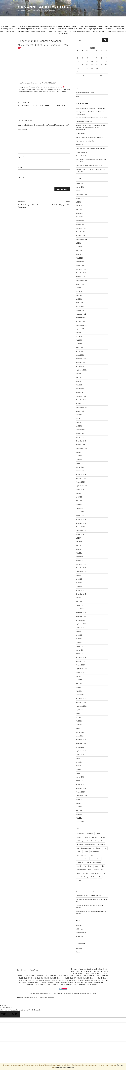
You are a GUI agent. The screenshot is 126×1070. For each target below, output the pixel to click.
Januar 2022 (80, 355)
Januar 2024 (80, 265)
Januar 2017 (80, 560)
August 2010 (80, 799)
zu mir (78, 96)
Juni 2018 (79, 497)
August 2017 (80, 534)
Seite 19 (46, 976)
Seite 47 (48, 980)
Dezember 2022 (81, 314)
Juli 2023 (79, 288)
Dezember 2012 (81, 698)
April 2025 (79, 213)
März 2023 (79, 303)
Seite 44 (28, 980)
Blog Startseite (34, 993)
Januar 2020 (80, 433)
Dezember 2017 (81, 519)
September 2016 (81, 571)
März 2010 (79, 818)
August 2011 (80, 754)
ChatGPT (80, 837)
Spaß (80, 29)
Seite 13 (99, 973)
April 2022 (79, 344)
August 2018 (80, 489)
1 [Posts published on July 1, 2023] (101, 54)
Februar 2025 (80, 220)
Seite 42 (105, 978)
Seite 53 (87, 980)
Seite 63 (64, 982)
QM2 (102, 866)
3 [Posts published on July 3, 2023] (77, 58)
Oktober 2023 (80, 277)
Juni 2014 (79, 635)
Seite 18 (40, 976)
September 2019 (81, 448)
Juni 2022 (79, 336)
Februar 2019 (80, 467)
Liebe (42, 105)
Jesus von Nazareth (87, 848)
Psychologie (87, 29)
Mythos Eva (79, 144)
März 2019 (79, 463)
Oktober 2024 (80, 235)
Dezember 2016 (81, 564)
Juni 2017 (79, 542)
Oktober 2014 (80, 620)
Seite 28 (105, 976)
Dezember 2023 (81, 269)
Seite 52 (81, 980)
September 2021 (81, 370)
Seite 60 (44, 982)
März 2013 (79, 691)
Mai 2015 (79, 601)
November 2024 (81, 232)
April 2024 (79, 254)
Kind (104, 848)
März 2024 (79, 258)
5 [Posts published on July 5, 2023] (87, 58)
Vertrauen (25, 107)
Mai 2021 (79, 377)
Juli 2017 (78, 538)
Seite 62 (57, 982)
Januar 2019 (80, 471)
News (50, 26)
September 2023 (81, 280)
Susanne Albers (96, 873)
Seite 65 (77, 982)
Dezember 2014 (81, 613)
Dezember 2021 (81, 359)
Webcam (78, 952)
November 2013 (81, 661)
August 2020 (80, 411)
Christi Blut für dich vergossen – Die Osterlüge (90, 108)
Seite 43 (21, 980)
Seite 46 (41, 980)
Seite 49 (61, 980)
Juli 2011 (78, 758)
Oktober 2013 (80, 665)
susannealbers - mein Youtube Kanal (31, 31)
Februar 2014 (80, 650)
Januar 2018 (80, 515)
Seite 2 (73, 971)
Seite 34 (53, 978)
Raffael (96, 869)
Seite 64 (70, 982)
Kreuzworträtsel (82, 855)
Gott (102, 841)
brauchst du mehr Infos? (65, 1068)
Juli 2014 (78, 631)
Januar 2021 (80, 392)
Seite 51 (74, 980)
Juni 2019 (79, 456)
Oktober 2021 (80, 366)
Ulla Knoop (84, 877)
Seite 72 (42, 985)
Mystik (79, 866)
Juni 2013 (79, 680)
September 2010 (81, 795)
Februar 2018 (80, 512)
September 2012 (81, 706)
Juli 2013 (78, 676)
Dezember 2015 (81, 590)
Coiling (87, 837)
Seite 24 (78, 976)
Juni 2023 (79, 291)
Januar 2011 (79, 781)
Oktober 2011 (80, 747)
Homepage (101, 844)
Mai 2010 (79, 810)
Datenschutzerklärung (38, 26)
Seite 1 (105, 969)
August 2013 (80, 672)
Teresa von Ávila (58, 105)
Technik (44, 29)
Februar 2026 (80, 187)
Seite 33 (46, 978)
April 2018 (79, 504)
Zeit (100, 877)
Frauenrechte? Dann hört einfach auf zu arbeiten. (91, 118)
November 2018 (81, 478)
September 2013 (81, 669)
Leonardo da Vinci (82, 859)
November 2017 (81, 523)
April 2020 (79, 426)
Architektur (72, 29)
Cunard (94, 837)
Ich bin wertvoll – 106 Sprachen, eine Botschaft (91, 148)
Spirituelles (30, 29)
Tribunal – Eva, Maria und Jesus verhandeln (89, 137)
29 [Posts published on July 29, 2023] (102, 68)
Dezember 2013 (81, 657)
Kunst (38, 29)
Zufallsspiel (121, 31)
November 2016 (81, 568)
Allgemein (25, 102)
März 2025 (79, 217)
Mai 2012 (79, 721)
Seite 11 (87, 973)
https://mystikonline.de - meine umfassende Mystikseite (74, 26)
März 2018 (79, 508)
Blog (2, 31)
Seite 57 (24, 982)
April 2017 (79, 549)
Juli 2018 (78, 493)
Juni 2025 (79, 206)
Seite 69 (103, 982)
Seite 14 (106, 973)
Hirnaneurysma (90, 844)
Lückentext (80, 862)
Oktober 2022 (80, 321)
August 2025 (80, 198)
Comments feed (81, 932)
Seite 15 (21, 976)
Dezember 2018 (81, 474)
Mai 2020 (79, 422)
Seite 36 (66, 978)
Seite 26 (92, 976)
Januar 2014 (80, 654)
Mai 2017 (79, 545)
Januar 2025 (80, 224)
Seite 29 (20, 978)
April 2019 (79, 459)
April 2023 (79, 299)
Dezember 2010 (81, 784)
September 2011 (81, 751)
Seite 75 (62, 985)
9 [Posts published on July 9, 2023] (106, 58)
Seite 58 (31, 982)
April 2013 (79, 687)
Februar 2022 (80, 351)
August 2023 (80, 284)
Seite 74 (55, 985)
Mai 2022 (79, 340)
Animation (90, 834)
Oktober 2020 (80, 403)
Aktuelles (79, 89)
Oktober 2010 (80, 792)
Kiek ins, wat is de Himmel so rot (92, 892)
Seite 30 (27, 978)
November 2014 (81, 616)
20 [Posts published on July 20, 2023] (92, 65)
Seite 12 (93, 973)
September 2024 (81, 239)
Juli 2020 (79, 415)
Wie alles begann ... (99, 31)
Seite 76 (69, 985)
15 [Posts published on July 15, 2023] (101, 61)
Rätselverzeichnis (83, 31)
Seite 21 (59, 976)
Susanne (85, 873)
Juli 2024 (79, 243)
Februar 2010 (80, 822)
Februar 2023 (80, 306)
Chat (69, 31)
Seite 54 (94, 980)
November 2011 (81, 743)
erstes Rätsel (62, 31)
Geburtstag (95, 841)
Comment (22, 130)
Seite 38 (79, 978)
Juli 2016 (78, 575)
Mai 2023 (79, 295)
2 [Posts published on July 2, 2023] (106, 54)
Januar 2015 (80, 609)
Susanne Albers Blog (43, 7)
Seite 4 (84, 971)
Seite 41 (99, 978)
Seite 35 (59, 978)
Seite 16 (27, 976)
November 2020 (81, 400)
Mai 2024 (79, 250)
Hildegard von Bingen (30, 105)
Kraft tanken (20, 29)
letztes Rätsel (63, 34)
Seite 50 (68, 980)
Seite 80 (95, 985)
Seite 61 (50, 982)
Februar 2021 (80, 388)
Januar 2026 (80, 191)
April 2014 (79, 642)
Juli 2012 (78, 713)
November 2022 (81, 318)
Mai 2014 (79, 639)
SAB (102, 869)
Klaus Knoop (94, 852)
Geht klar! (120, 1065)
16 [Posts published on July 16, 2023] (106, 61)
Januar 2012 (80, 736)
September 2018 (81, 486)
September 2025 (81, 194)
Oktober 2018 (80, 482)
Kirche (86, 852)
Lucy (98, 859)
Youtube (93, 877)
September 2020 (81, 407)
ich (78, 848)
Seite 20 (53, 976)
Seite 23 (72, 976)
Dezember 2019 (81, 437)
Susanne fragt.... (11, 31)
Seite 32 (40, 978)
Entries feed (80, 929)
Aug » (101, 75)
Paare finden (88, 866)
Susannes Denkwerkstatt (84, 121)
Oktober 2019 (80, 444)
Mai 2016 (79, 583)
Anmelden (79, 925)
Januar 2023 (80, 310)
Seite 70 (30, 985)
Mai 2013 (79, 683)
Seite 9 (74, 973)
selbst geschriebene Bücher (85, 92)
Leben (92, 855)
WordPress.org (80, 936)
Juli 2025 (79, 202)
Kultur (58, 29)
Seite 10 (81, 973)
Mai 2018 (79, 500)
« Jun (82, 75)
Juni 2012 (79, 717)
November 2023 (81, 273)
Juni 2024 (79, 247)
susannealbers (37, 38)
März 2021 (79, 385)
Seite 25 (85, 976)
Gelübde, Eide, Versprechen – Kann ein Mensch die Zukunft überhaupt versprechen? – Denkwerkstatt (91, 127)
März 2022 (79, 347)
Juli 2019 (78, 452)
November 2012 (81, 702)
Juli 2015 (78, 598)
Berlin (98, 834)
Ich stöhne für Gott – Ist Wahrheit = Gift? (89, 165)
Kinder (79, 852)
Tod (105, 873)
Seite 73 (49, 985)
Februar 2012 (80, 732)
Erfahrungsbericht (83, 841)
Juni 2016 (79, 579)
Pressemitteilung (81, 152)
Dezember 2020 (81, 396)
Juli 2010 (78, 803)
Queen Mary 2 (81, 869)
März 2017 (79, 553)
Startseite (4, 26)
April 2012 (79, 725)
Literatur (52, 29)
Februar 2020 (80, 430)
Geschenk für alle (81, 156)
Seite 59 (37, 982)
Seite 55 (100, 980)
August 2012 (80, 710)
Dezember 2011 (81, 739)
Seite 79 (88, 985)
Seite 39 (86, 978)
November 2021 (81, 362)
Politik (64, 29)
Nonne (47, 105)
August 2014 (80, 627)
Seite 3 (78, 971)
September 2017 (81, 530)
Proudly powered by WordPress (27, 970)
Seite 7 (101, 971)
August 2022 (80, 329)
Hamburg (80, 844)
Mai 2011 (78, 766)
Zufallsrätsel (111, 31)
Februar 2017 (80, 557)
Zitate (79, 880)
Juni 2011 (79, 762)
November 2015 (81, 594)
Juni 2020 (79, 418)
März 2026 (79, 183)
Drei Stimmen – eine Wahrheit (85, 141)
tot (78, 877)
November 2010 (81, 788)
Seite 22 (65, 976)
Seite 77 (75, 985)
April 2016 (79, 586)
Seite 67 (90, 982)
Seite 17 (33, 976)
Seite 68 (97, 982)
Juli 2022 (78, 333)
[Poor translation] (14, 1014)
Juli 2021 (78, 374)
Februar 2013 (80, 695)
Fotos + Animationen (107, 29)
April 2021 (79, 381)
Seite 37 (73, 978)
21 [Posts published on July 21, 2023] (97, 65)
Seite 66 (84, 982)
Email (20, 167)
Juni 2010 (79, 807)
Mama (89, 862)
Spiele (95, 29)
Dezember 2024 (81, 228)
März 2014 (79, 646)
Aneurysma (80, 834)
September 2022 (81, 325)
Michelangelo (97, 862)
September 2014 (81, 624)
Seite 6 (95, 971)
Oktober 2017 (80, 527)
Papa (96, 866)
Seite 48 (54, 980)
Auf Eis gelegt (80, 133)
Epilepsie (103, 837)
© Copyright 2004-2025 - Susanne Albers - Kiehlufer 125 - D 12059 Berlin (72, 993)
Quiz (74, 31)
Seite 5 (90, 971)
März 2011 (79, 773)
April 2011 (79, 769)
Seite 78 (82, 985)
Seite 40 (93, 978)
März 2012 (79, 728)
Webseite (21, 178)
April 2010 (79, 814)
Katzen (98, 848)
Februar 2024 (80, 262)
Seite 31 (33, 978)
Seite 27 (98, 976)
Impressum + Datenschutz (19, 26)
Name (21, 157)
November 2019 (81, 441)
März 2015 (79, 605)
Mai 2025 (79, 209)
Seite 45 (35, 980)
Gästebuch (120, 29)
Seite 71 (36, 985)
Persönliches (51, 31)
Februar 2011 (80, 777)
